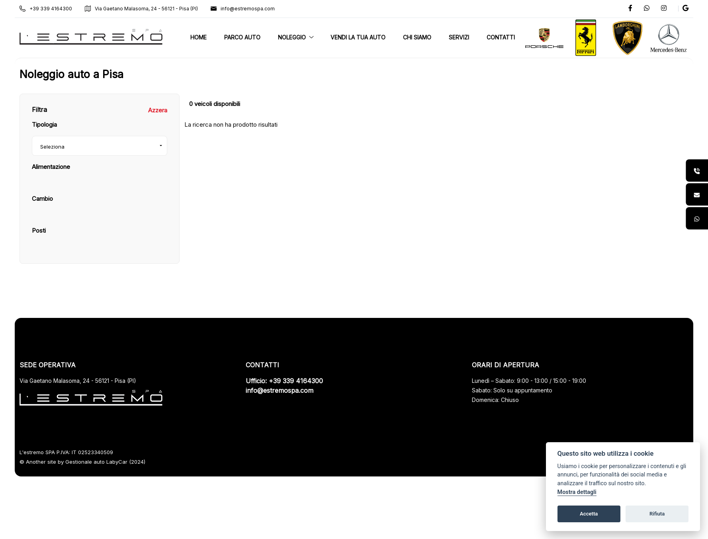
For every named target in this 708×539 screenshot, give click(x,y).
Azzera (162, 150)
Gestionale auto (94, 501)
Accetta (589, 514)
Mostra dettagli (577, 492)
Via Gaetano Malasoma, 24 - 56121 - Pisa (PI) (150, 9)
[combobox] (106, 186)
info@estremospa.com (252, 9)
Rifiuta (657, 514)
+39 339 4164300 (55, 9)
